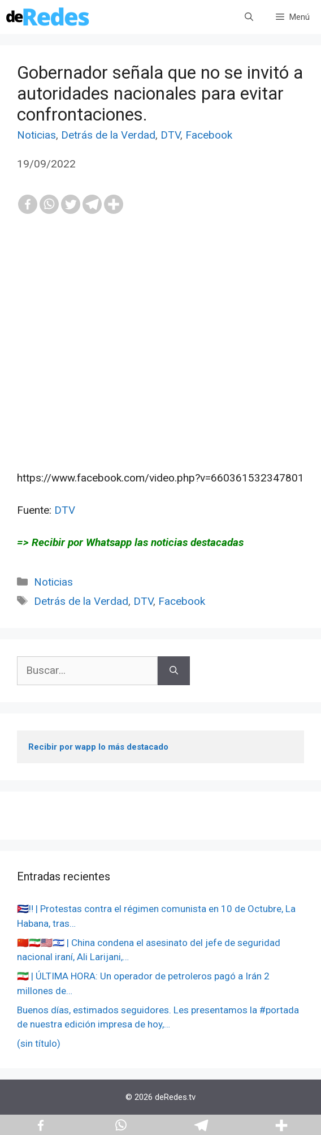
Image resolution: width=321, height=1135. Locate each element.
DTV (170, 134)
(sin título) (38, 1043)
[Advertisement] (160, 375)
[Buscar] (174, 670)
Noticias (36, 134)
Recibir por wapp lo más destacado (98, 747)
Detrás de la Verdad (108, 134)
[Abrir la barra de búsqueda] (248, 17)
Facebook (208, 134)
